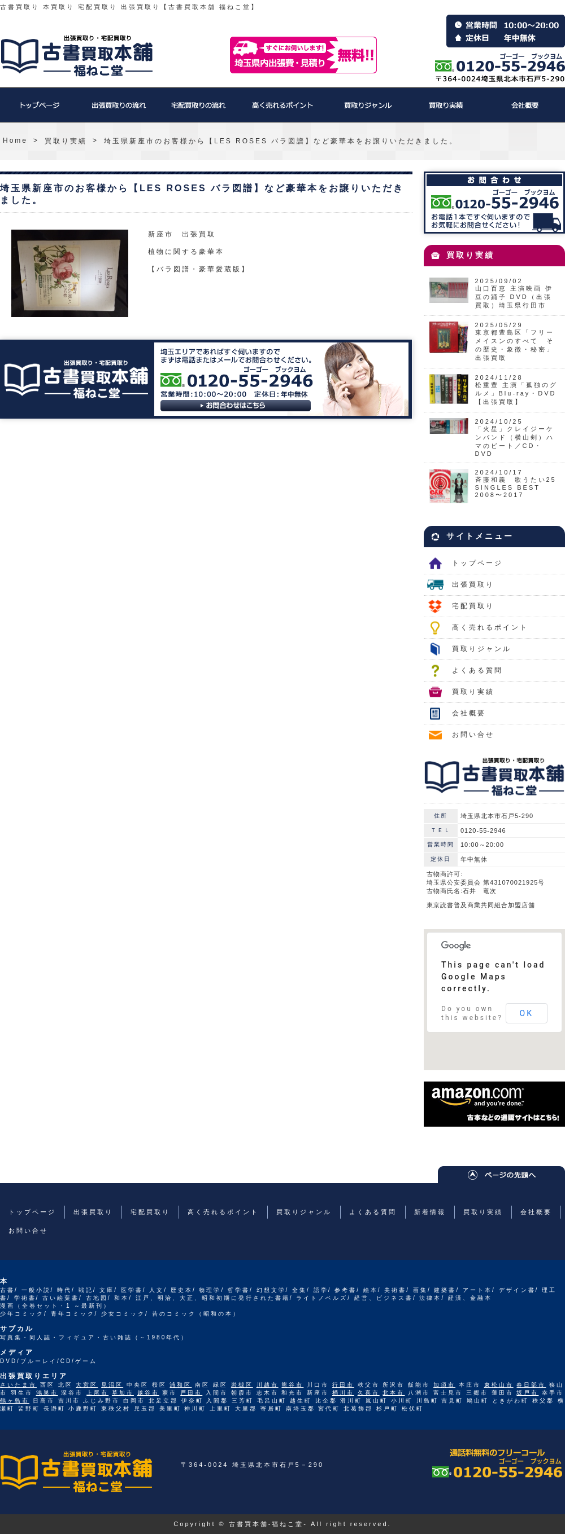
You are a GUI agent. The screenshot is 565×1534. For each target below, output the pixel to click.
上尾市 (97, 1393)
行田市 (343, 1385)
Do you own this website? (472, 1013)
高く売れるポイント (282, 111)
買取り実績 (446, 111)
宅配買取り (197, 111)
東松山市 (499, 1385)
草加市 (123, 1393)
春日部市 (531, 1385)
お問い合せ (473, 735)
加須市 (444, 1385)
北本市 (394, 1393)
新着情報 (430, 1211)
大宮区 (87, 1385)
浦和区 (180, 1385)
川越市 (268, 1385)
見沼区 (112, 1385)
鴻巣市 (47, 1393)
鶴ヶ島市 (14, 1400)
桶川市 (343, 1393)
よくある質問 (477, 670)
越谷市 (148, 1393)
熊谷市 (292, 1385)
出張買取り (118, 111)
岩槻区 (242, 1385)
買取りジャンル (367, 111)
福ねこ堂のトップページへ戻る (77, 56)
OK (526, 1013)
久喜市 (369, 1393)
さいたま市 (18, 1385)
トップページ (39, 111)
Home (15, 140)
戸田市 (191, 1393)
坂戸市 (527, 1393)
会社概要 (525, 111)
